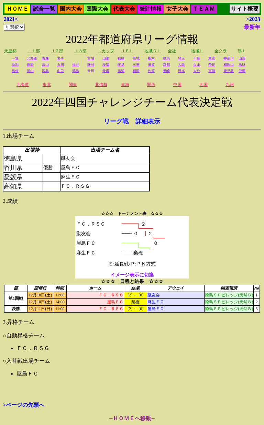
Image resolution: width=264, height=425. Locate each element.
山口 (60, 71)
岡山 (30, 71)
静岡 (90, 64)
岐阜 (121, 64)
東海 (125, 84)
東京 (211, 58)
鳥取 (242, 64)
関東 (73, 84)
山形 (105, 58)
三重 (136, 64)
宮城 (90, 58)
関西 (151, 84)
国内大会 (71, 9)
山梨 (242, 58)
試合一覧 (44, 9)
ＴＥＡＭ (204, 9)
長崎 (166, 71)
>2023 (253, 19)
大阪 (181, 64)
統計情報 (151, 9)
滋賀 (151, 64)
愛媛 (105, 71)
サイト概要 (244, 9)
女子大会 (177, 9)
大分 (196, 71)
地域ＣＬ (152, 50)
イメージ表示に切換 (132, 274)
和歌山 (228, 64)
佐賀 (151, 71)
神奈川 (228, 58)
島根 (15, 71)
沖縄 (242, 71)
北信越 (101, 84)
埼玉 (181, 58)
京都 (166, 64)
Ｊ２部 (57, 50)
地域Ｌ (197, 50)
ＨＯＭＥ (18, 9)
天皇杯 (10, 50)
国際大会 (97, 9)
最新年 (252, 27)
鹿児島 (228, 71)
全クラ (220, 50)
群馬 (166, 58)
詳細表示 (147, 121)
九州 (230, 84)
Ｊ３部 (80, 50)
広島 (45, 71)
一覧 (15, 58)
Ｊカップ (106, 50)
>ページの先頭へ (23, 405)
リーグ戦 (116, 121)
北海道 (32, 58)
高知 (121, 71)
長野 (30, 64)
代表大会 (124, 9)
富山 (45, 64)
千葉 (196, 58)
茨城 (136, 58)
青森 (45, 58)
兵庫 (196, 64)
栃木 (151, 58)
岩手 (60, 58)
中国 (177, 84)
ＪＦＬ (127, 50)
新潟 (15, 64)
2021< (11, 19)
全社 (172, 50)
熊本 (181, 71)
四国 (203, 84)
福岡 (136, 71)
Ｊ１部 (34, 50)
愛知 (105, 64)
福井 (75, 64)
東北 (47, 84)
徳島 (75, 71)
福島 (121, 58)
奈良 (211, 64)
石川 (60, 64)
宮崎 (211, 71)
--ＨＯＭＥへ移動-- (132, 418)
